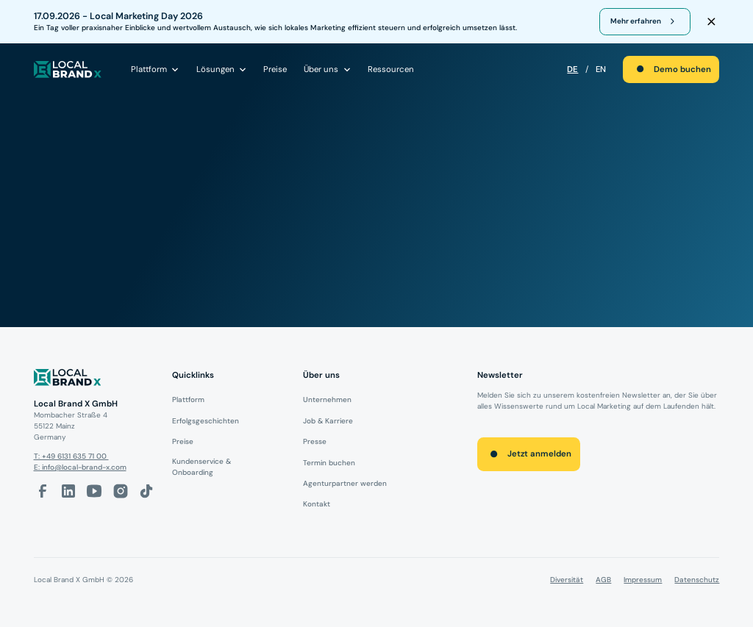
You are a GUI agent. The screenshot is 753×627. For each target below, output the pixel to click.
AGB (603, 579)
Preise (275, 69)
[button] (155, 69)
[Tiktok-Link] (146, 491)
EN (601, 69)
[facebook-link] (42, 491)
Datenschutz (696, 579)
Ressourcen (391, 69)
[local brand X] (67, 69)
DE (572, 69)
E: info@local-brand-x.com (80, 467)
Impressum (643, 579)
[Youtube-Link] (94, 491)
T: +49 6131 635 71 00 (71, 456)
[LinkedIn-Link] (68, 491)
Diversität (566, 579)
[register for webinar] (644, 21)
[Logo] (95, 379)
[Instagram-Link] (120, 491)
